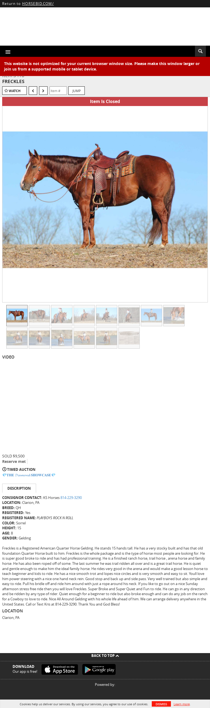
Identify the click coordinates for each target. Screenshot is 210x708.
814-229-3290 (71, 497)
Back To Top (105, 655)
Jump (76, 91)
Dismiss (161, 704)
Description (19, 488)
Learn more (182, 704)
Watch (15, 91)
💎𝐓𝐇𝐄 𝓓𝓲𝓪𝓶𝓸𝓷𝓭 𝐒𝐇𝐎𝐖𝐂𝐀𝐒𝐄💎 (29, 474)
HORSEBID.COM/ (38, 3)
